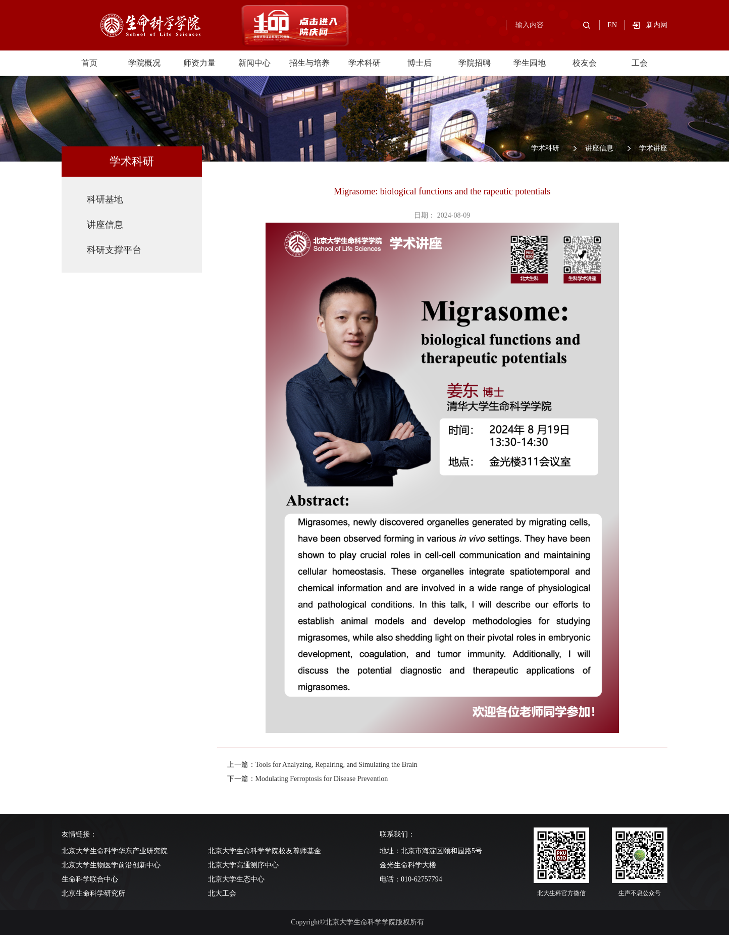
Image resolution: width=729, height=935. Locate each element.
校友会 (584, 63)
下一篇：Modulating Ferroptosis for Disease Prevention (307, 779)
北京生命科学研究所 (93, 893)
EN (612, 25)
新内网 (656, 25)
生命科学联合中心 (90, 879)
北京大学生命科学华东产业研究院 (115, 851)
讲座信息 (599, 148)
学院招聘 (474, 63)
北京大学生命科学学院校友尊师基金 (264, 851)
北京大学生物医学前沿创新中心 (111, 865)
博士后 (419, 63)
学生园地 (529, 63)
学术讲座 (653, 148)
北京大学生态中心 (236, 879)
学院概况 (144, 63)
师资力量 (199, 63)
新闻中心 (254, 63)
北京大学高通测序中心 (243, 865)
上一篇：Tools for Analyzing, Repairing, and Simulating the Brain (322, 764)
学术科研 (364, 63)
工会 (640, 63)
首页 (89, 63)
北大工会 (222, 893)
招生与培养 (309, 63)
